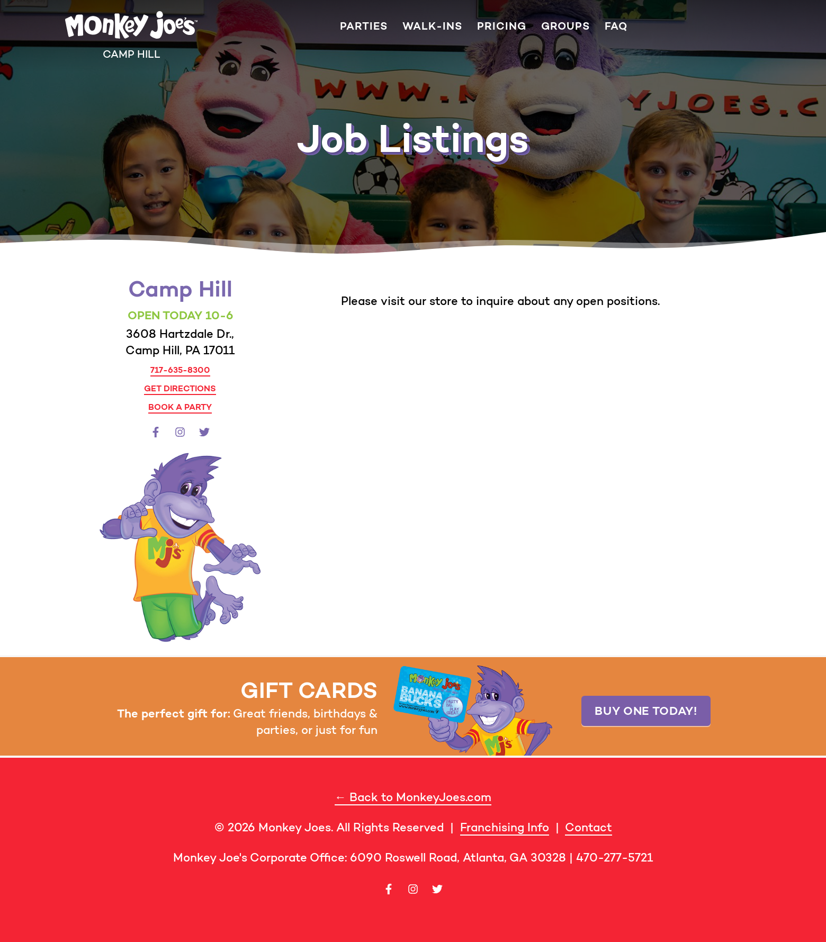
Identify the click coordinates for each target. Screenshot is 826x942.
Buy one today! (646, 710)
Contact (588, 827)
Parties (364, 26)
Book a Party (180, 406)
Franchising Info (504, 827)
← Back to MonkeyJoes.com (413, 797)
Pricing (501, 26)
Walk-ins (432, 26)
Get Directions (180, 388)
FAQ (616, 26)
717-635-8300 (180, 369)
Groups (565, 26)
